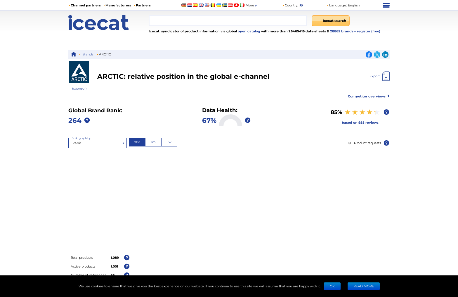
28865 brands (342, 31)
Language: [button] (337, 5)
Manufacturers (118, 5)
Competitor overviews (369, 95)
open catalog (248, 31)
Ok (332, 286)
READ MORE (363, 286)
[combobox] (228, 20)
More (252, 5)
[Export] (379, 76)
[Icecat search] (331, 20)
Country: (290, 5)
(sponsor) (79, 88)
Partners (143, 5)
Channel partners (86, 5)
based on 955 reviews (360, 122)
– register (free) (367, 31)
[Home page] (108, 22)
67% (209, 120)
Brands (87, 54)
